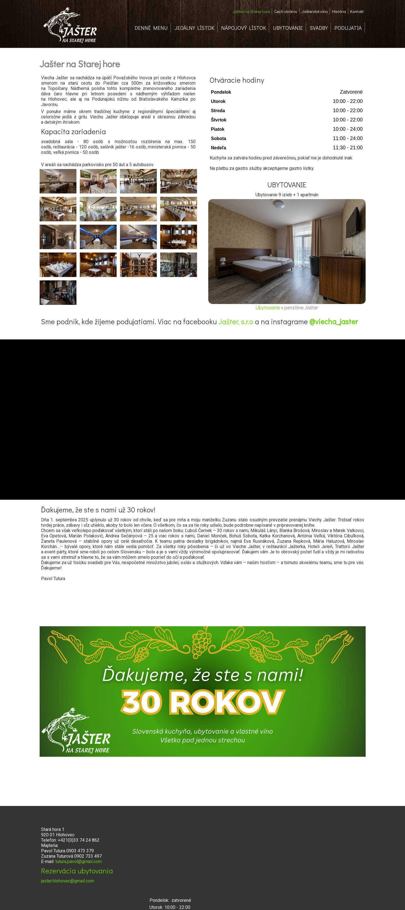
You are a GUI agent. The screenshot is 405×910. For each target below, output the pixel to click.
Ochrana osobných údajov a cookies (244, 899)
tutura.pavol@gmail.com (78, 861)
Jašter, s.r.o (235, 321)
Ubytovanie (268, 307)
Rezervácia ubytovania (77, 870)
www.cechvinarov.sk (269, 873)
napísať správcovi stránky (194, 899)
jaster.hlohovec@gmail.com (67, 881)
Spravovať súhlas (287, 899)
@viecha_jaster (333, 321)
